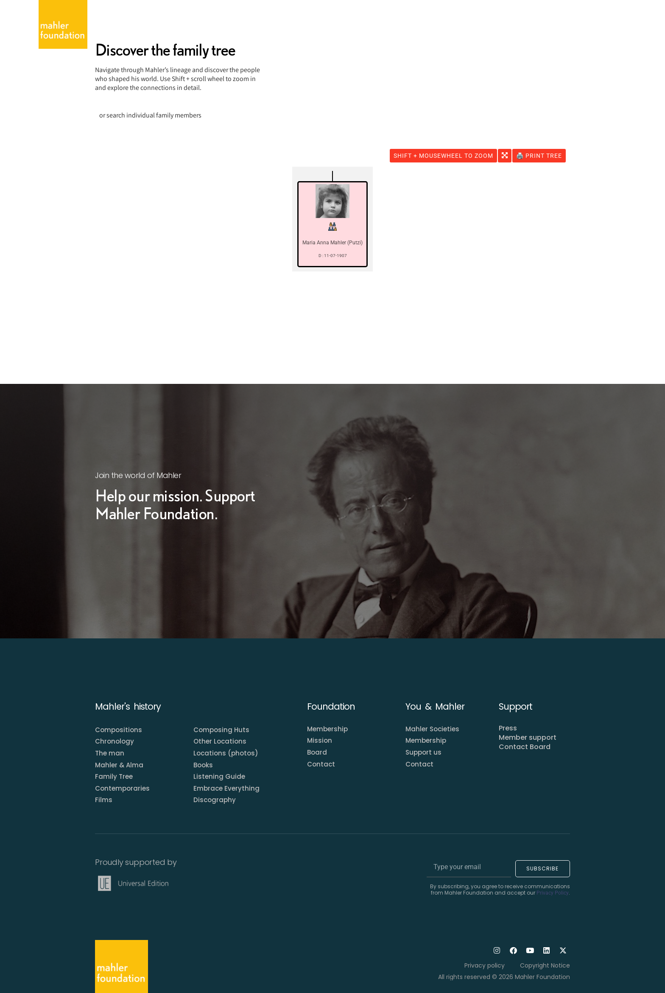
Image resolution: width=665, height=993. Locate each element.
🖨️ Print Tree (539, 155)
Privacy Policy (552, 893)
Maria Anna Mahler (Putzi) (332, 243)
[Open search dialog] (618, 24)
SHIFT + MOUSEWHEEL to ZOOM (443, 155)
